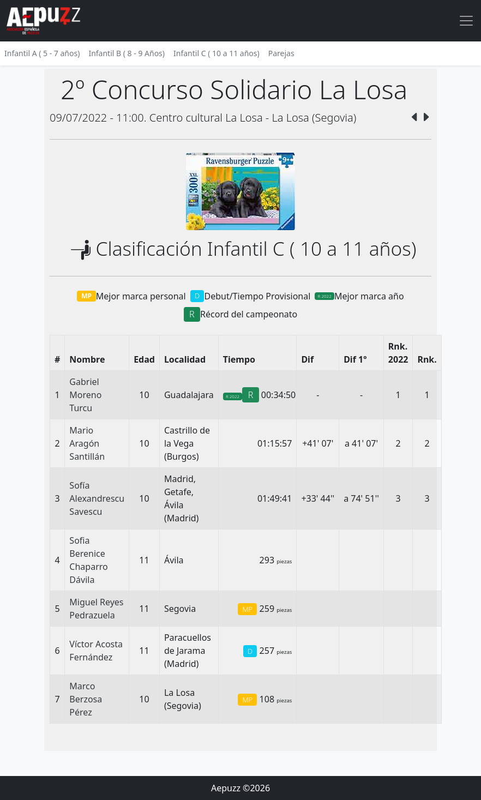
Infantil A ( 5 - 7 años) (42, 53)
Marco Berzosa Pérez (85, 699)
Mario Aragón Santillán (87, 443)
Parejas (281, 53)
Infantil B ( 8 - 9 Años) (126, 53)
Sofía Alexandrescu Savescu (96, 498)
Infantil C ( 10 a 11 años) (216, 53)
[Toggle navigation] (466, 21)
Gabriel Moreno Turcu (85, 395)
